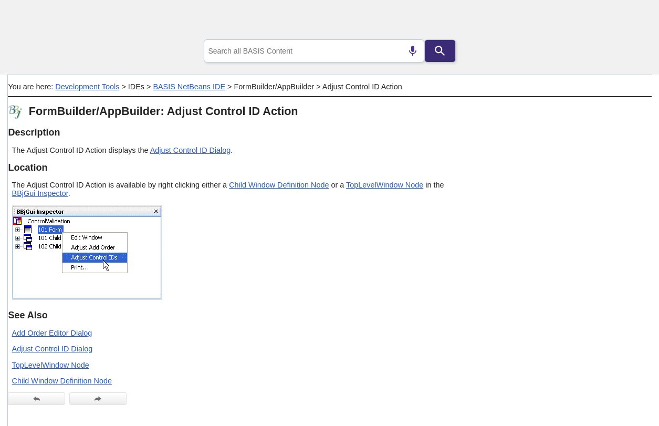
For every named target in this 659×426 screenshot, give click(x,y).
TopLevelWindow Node (384, 185)
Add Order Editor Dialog (52, 333)
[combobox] (314, 51)
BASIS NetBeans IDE (189, 86)
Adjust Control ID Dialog (190, 150)
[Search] (440, 51)
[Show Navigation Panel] (630, 21)
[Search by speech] (413, 51)
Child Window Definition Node (279, 185)
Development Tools (87, 86)
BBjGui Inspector (40, 193)
